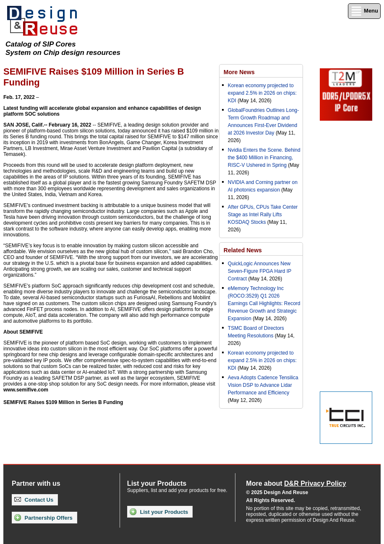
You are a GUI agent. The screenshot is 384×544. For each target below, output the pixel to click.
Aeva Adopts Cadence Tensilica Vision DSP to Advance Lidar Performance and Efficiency (263, 385)
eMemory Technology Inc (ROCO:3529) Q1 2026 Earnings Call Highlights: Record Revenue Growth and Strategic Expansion (264, 303)
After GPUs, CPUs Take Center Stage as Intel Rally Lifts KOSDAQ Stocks (263, 214)
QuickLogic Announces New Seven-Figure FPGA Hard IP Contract (259, 271)
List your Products (159, 511)
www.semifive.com (25, 390)
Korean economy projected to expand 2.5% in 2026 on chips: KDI (262, 93)
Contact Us (33, 500)
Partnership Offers (43, 517)
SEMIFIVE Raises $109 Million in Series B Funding (63, 402)
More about (296, 483)
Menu (364, 11)
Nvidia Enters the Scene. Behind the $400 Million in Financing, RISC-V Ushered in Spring (264, 157)
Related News (243, 250)
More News (239, 72)
